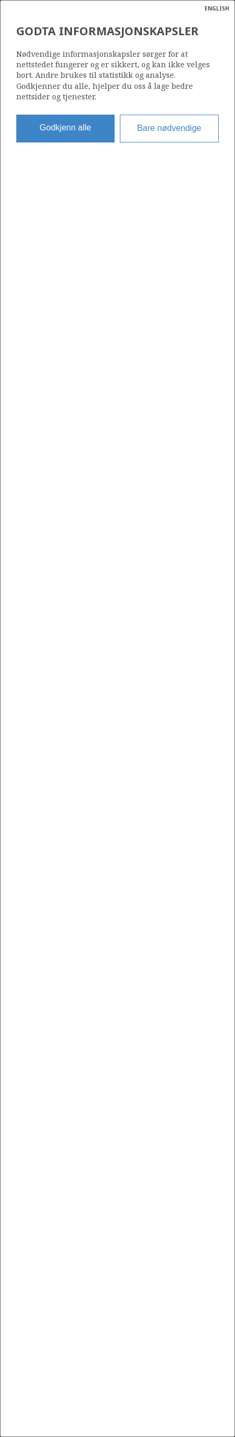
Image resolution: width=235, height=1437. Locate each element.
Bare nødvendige (169, 128)
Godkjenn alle (65, 127)
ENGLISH (217, 8)
